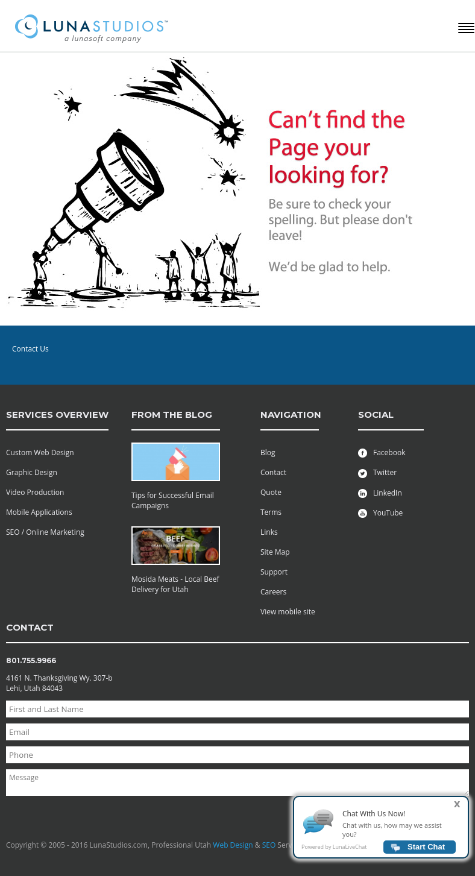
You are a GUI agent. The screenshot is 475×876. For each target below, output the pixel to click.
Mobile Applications (39, 512)
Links (269, 532)
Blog (267, 452)
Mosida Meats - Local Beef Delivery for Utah (175, 584)
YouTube (380, 513)
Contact (273, 472)
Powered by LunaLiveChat (333, 850)
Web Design (233, 845)
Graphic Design (31, 472)
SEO (269, 845)
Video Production (35, 492)
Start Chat (426, 849)
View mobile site (287, 612)
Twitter (377, 472)
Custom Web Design (40, 452)
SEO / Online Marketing (45, 532)
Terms (271, 512)
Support (274, 572)
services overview (57, 414)
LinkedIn (380, 493)
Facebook (381, 452)
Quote (271, 492)
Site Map (275, 552)
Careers (273, 592)
